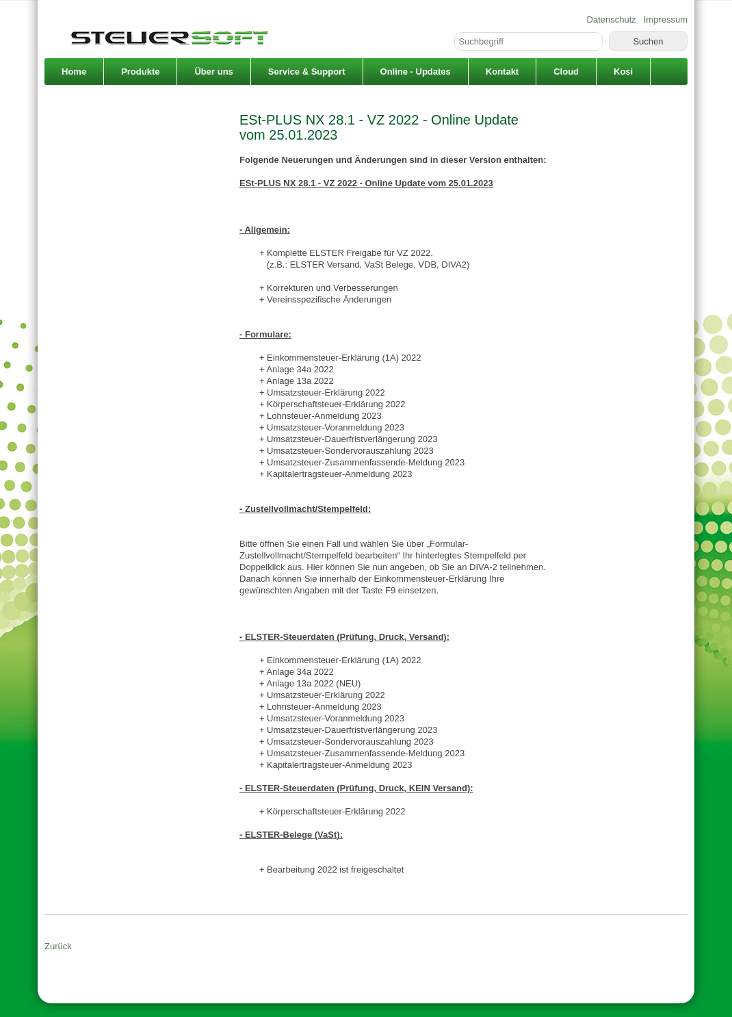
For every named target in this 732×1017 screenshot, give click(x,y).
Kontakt (502, 71)
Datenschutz (611, 19)
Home (74, 71)
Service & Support (306, 71)
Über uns (213, 71)
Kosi (623, 71)
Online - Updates (415, 71)
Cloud (566, 71)
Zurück (58, 946)
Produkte (140, 71)
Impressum (666, 19)
